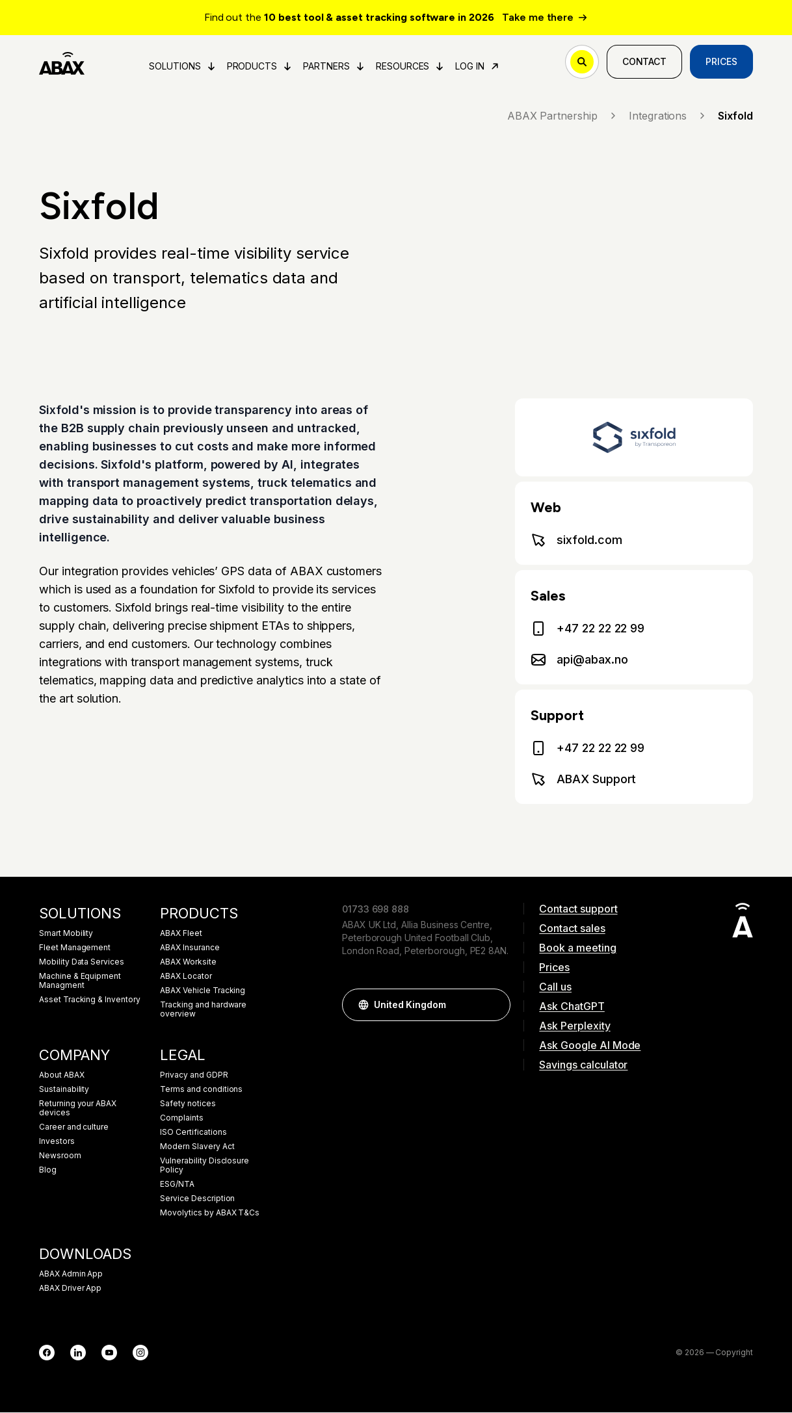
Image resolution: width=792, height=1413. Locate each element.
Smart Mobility (66, 934)
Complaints (182, 1118)
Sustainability (64, 1090)
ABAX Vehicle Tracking (202, 991)
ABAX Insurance (189, 948)
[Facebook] (47, 1353)
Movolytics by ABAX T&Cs (209, 1213)
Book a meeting (577, 948)
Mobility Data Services (81, 962)
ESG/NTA (177, 1184)
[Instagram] (140, 1353)
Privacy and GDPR (194, 1075)
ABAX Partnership (562, 116)
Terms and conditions (201, 1090)
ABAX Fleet (181, 934)
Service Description (197, 1199)
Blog (48, 1170)
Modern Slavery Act (197, 1147)
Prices (721, 62)
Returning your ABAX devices (77, 1109)
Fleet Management (75, 948)
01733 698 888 (375, 909)
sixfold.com (576, 541)
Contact (644, 62)
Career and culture (74, 1127)
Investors (57, 1142)
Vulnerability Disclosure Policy (204, 1166)
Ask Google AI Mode (589, 1046)
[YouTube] (109, 1353)
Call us (555, 987)
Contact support (578, 909)
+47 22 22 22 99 (587, 629)
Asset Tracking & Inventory (89, 1000)
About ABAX (62, 1075)
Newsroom (60, 1156)
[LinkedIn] (78, 1353)
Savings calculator (583, 1065)
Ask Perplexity (574, 1026)
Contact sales (572, 929)
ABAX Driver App (70, 1288)
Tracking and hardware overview (203, 1010)
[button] (494, 1005)
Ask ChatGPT (571, 1007)
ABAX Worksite (188, 962)
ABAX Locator (185, 976)
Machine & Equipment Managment (80, 981)
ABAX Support (583, 780)
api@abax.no (579, 660)
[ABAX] (62, 62)
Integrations (668, 116)
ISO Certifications (193, 1132)
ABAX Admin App (71, 1274)
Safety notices (187, 1104)
